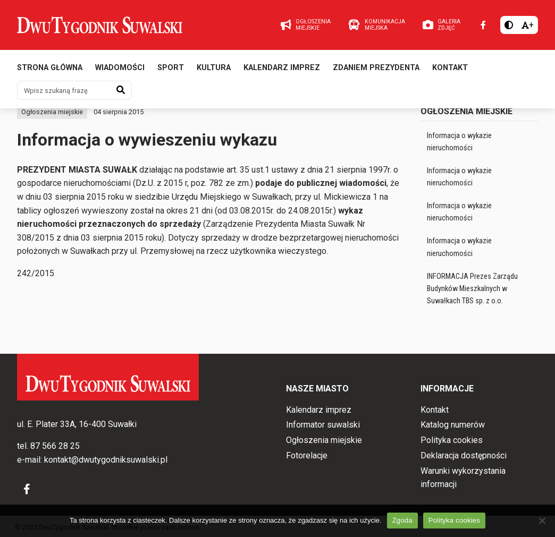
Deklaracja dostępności (464, 455)
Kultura (214, 67)
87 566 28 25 (55, 446)
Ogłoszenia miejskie (52, 112)
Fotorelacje (306, 455)
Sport (170, 67)
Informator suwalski (323, 425)
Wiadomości (120, 67)
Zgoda (402, 520)
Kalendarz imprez (281, 67)
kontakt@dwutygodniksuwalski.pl (105, 460)
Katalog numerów (453, 425)
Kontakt (450, 67)
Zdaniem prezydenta (376, 67)
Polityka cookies (452, 440)
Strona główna (49, 67)
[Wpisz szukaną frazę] (64, 90)
